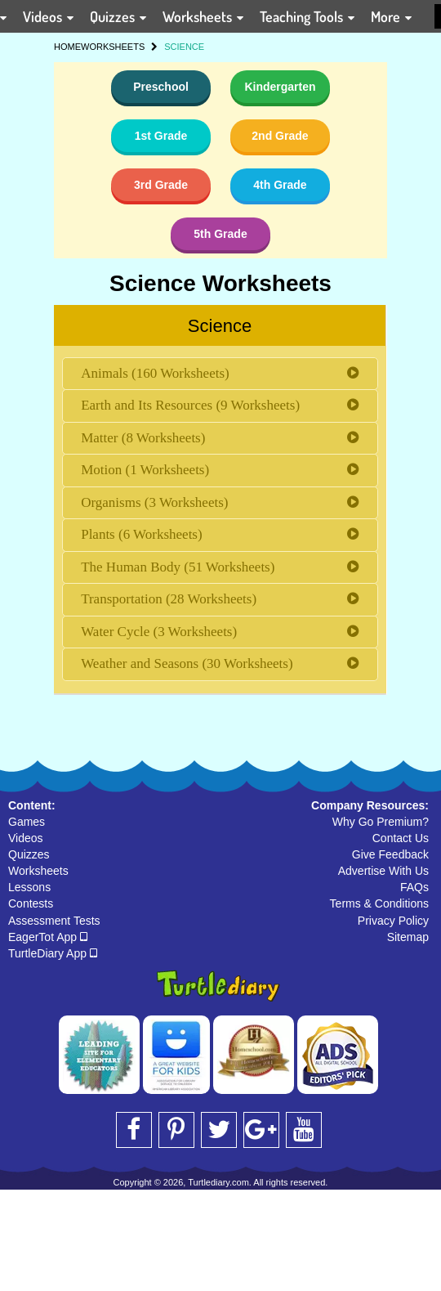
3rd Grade (161, 184)
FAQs (414, 887)
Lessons (29, 887)
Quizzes (29, 854)
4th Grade (279, 184)
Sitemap (408, 937)
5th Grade (220, 233)
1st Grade (161, 135)
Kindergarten (279, 86)
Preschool (161, 86)
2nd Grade (280, 135)
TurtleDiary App (52, 953)
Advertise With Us (383, 870)
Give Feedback (390, 854)
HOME (67, 47)
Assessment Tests (54, 920)
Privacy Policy (393, 920)
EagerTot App (47, 937)
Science (220, 326)
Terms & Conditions (379, 903)
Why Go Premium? (380, 821)
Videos (25, 838)
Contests (30, 903)
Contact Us (400, 838)
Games (26, 821)
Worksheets (38, 870)
